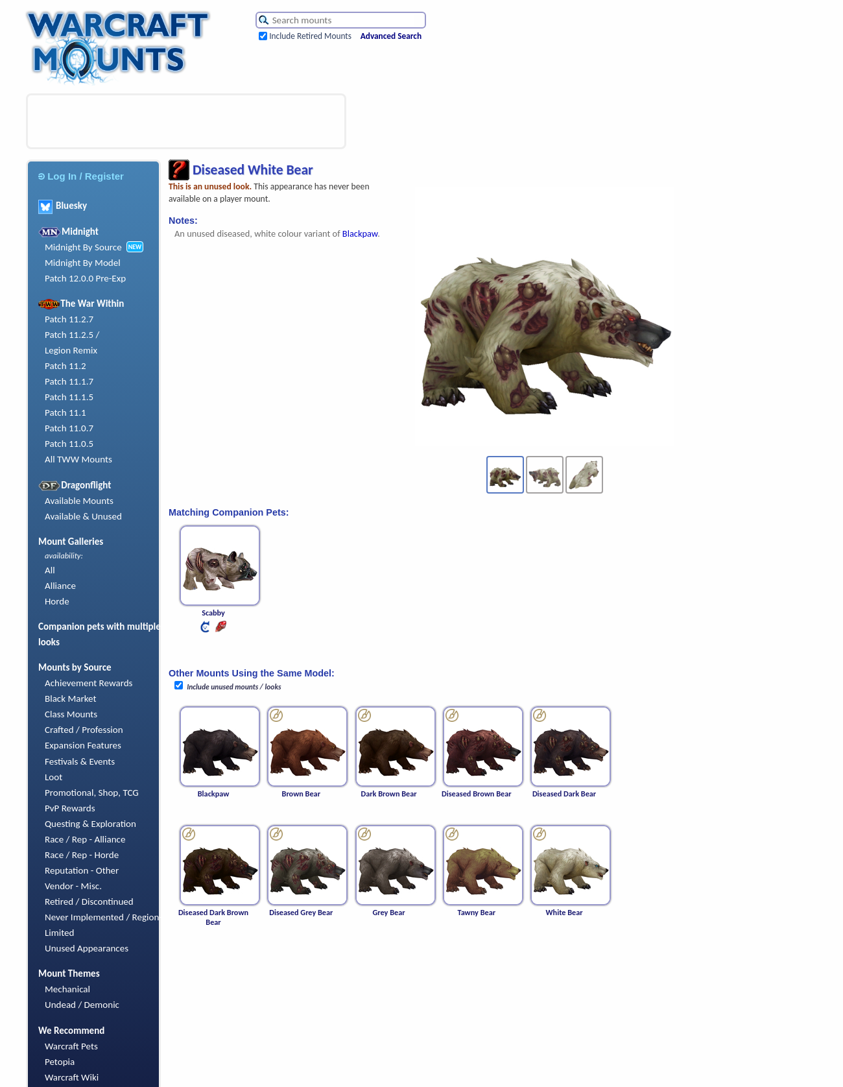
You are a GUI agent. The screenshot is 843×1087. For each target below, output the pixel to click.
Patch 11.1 (65, 412)
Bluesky (62, 205)
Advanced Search (391, 36)
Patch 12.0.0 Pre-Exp (85, 278)
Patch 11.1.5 (69, 397)
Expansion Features (83, 745)
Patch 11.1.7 (69, 381)
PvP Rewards (70, 808)
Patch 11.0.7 (69, 428)
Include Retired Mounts (310, 36)
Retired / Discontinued (89, 901)
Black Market (71, 698)
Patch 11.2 (65, 366)
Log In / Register (81, 176)
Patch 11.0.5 (69, 443)
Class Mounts (71, 714)
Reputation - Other (82, 870)
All (50, 570)
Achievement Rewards (89, 683)
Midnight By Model (83, 263)
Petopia (60, 1062)
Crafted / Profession (84, 729)
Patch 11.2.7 (69, 319)
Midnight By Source (83, 247)
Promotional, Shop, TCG (92, 792)
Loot (53, 777)
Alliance (60, 585)
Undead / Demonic (82, 1004)
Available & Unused (83, 516)
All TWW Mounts (78, 459)
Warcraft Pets (71, 1046)
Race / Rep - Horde (82, 855)
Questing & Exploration (90, 824)
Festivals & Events (80, 761)
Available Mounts (79, 501)
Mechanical (67, 989)
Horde (57, 601)
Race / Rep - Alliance (85, 839)
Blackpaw (359, 233)
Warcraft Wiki (72, 1077)
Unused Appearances (86, 948)
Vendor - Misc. (73, 886)
